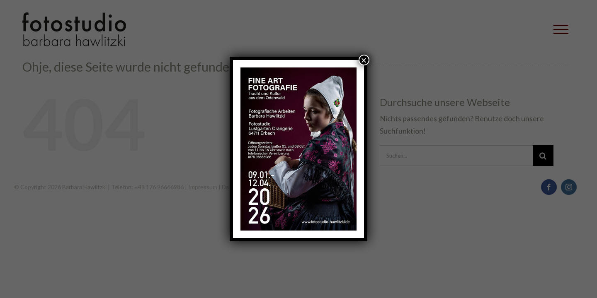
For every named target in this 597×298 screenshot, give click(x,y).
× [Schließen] (364, 60)
